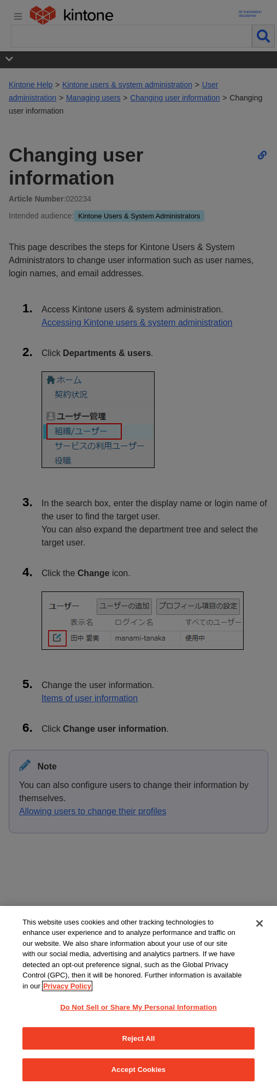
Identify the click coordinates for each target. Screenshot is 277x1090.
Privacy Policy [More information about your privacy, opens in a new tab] (67, 986)
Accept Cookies (138, 1069)
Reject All (138, 1038)
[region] (138, 998)
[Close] (259, 923)
